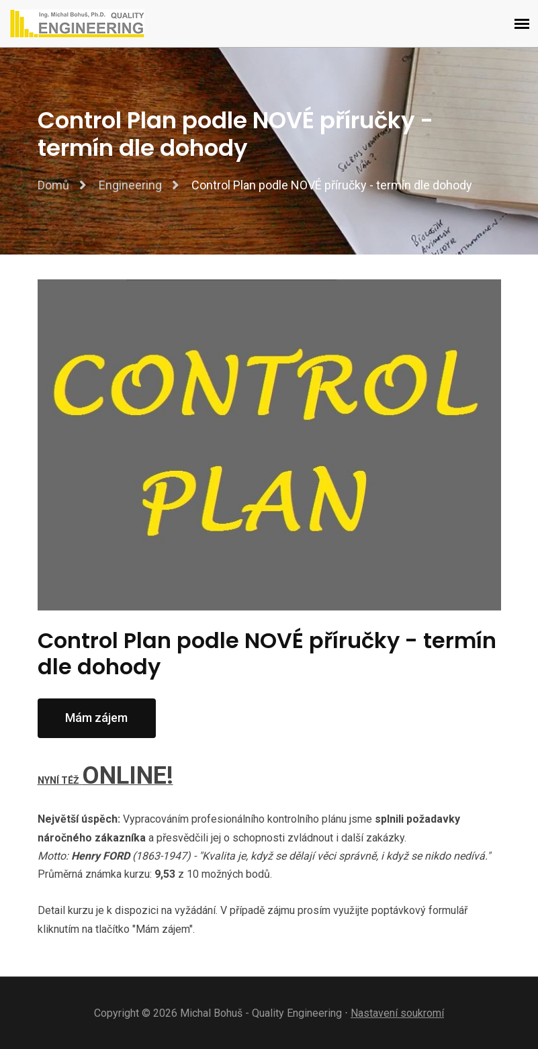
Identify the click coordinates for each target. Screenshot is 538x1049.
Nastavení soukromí (397, 1013)
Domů (53, 185)
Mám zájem (96, 718)
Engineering (130, 185)
